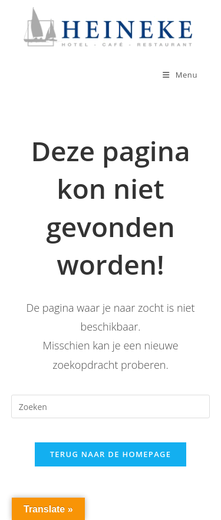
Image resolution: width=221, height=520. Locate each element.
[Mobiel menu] (180, 74)
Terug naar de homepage (110, 454)
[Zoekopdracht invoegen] (110, 406)
